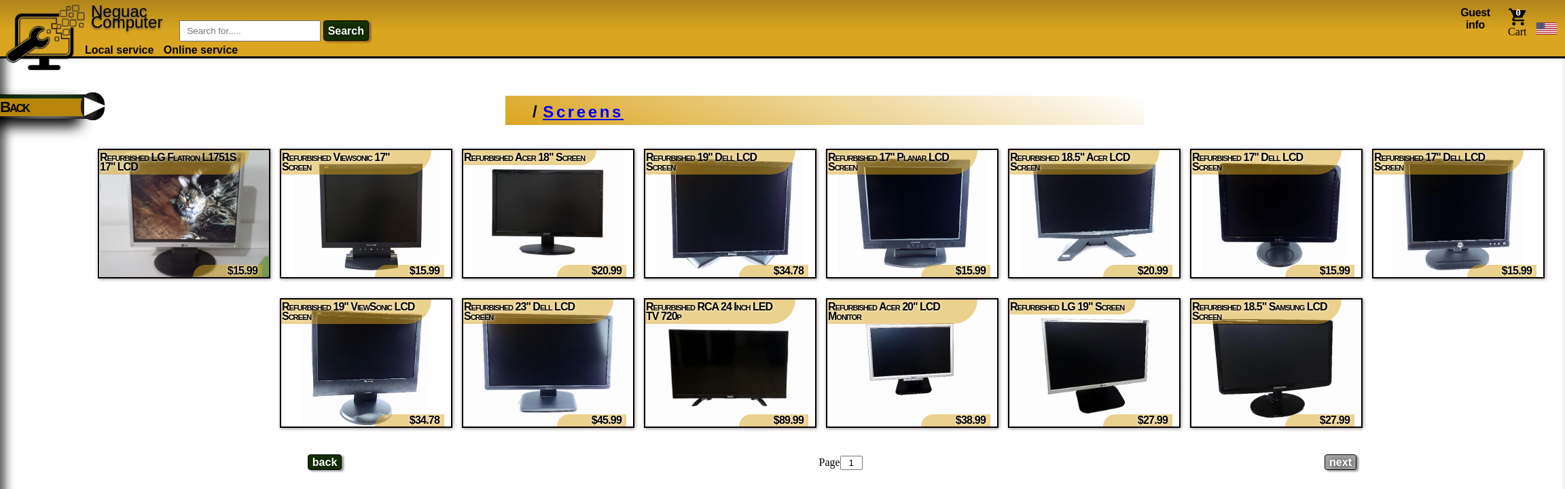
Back (14, 109)
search (346, 31)
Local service (119, 50)
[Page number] (851, 463)
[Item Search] (250, 30)
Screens (583, 112)
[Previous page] (325, 462)
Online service (201, 50)
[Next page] (1340, 462)
